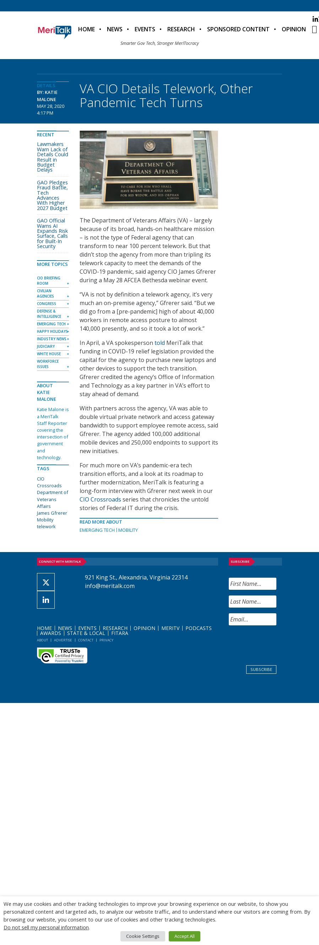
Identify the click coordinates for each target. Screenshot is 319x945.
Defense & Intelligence (49, 314)
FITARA (119, 633)
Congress (46, 303)
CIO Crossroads (100, 499)
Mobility (128, 530)
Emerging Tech (97, 530)
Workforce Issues (48, 364)
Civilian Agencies (45, 293)
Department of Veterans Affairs (52, 499)
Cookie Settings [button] (143, 936)
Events (145, 29)
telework (46, 526)
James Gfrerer (52, 513)
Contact (85, 640)
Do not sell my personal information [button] (46, 927)
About (42, 640)
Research (181, 29)
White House (49, 353)
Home (86, 29)
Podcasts (198, 628)
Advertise (63, 640)
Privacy (106, 640)
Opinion (294, 29)
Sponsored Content (238, 29)
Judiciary (46, 346)
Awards (50, 633)
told (160, 343)
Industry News (51, 338)
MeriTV (170, 628)
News (115, 29)
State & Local (86, 633)
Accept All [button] (184, 936)
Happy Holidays (52, 331)
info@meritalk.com (110, 586)
